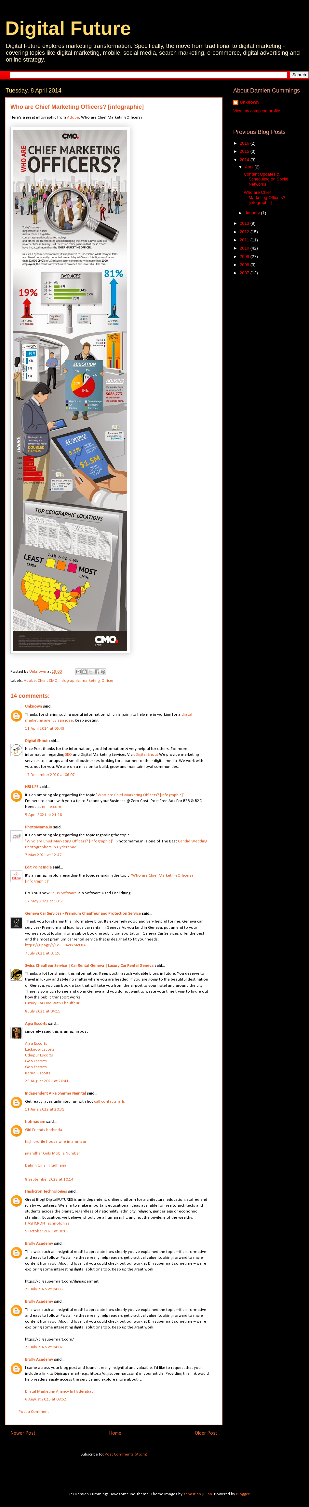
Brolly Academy (39, 1243)
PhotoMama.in (38, 827)
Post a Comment (34, 1412)
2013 (245, 223)
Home (115, 1433)
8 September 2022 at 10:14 (49, 1179)
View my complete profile (256, 110)
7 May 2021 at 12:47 (43, 855)
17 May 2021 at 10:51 (44, 901)
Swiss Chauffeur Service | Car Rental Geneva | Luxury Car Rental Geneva (89, 966)
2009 (245, 256)
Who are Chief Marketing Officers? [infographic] (264, 197)
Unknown (33, 706)
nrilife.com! (52, 807)
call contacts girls (109, 1101)
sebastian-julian (197, 1494)
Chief (42, 681)
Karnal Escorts (37, 1073)
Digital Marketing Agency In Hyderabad (59, 1391)
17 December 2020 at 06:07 (50, 775)
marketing (91, 681)
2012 (245, 231)
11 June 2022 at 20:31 (44, 1109)
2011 (245, 239)
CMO (53, 681)
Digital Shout (36, 741)
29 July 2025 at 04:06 (44, 1289)
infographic (70, 681)
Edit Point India (38, 867)
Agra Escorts (36, 1024)
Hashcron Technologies (46, 1191)
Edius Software (63, 893)
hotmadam (35, 1122)
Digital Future (68, 28)
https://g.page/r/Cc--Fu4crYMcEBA (55, 945)
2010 (245, 248)
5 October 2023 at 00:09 (47, 1231)
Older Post (206, 1433)
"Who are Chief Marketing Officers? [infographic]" (140, 795)
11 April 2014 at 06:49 (44, 728)
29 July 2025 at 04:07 (44, 1347)
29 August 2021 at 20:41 (47, 1081)
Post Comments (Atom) (126, 1454)
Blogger (242, 1494)
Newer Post (22, 1433)
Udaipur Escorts (39, 1055)
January (253, 212)
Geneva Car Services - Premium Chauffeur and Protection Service (83, 913)
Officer (107, 681)
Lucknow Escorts (40, 1049)
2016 (245, 143)
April (250, 167)
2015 (245, 151)
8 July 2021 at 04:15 (42, 1011)
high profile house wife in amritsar (55, 1142)
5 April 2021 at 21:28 (43, 815)
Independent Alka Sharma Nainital (55, 1093)
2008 (245, 264)
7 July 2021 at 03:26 (42, 953)
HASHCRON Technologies (47, 1223)
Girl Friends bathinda (43, 1130)
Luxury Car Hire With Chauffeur (52, 1003)
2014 (245, 159)
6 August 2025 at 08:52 (45, 1399)
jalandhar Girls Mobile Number (52, 1153)
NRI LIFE (31, 787)
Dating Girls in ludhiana (45, 1165)
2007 (245, 272)
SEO (68, 755)
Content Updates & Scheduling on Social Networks (266, 179)
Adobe (73, 117)
